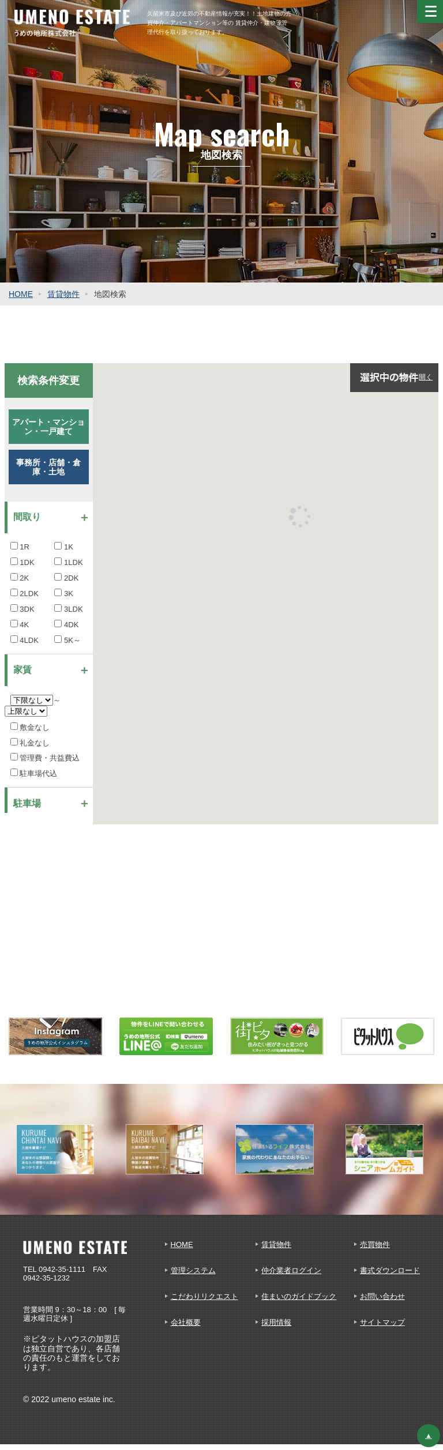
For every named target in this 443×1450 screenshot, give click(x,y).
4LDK (24, 640)
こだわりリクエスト (204, 1296)
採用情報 (276, 1322)
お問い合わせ (382, 1296)
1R (19, 547)
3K (63, 593)
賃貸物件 (63, 294)
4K (19, 624)
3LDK (68, 609)
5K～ (67, 640)
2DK (66, 578)
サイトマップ (382, 1322)
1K (63, 547)
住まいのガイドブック (298, 1296)
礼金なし (30, 743)
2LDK (24, 593)
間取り (27, 517)
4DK (66, 624)
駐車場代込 (34, 773)
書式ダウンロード (390, 1270)
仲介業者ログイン (291, 1270)
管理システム (193, 1270)
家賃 (22, 670)
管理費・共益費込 (45, 758)
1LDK (68, 562)
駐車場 (27, 803)
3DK (22, 609)
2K (19, 578)
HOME (21, 294)
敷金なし (30, 727)
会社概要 (186, 1322)
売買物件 (375, 1244)
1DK (22, 562)
